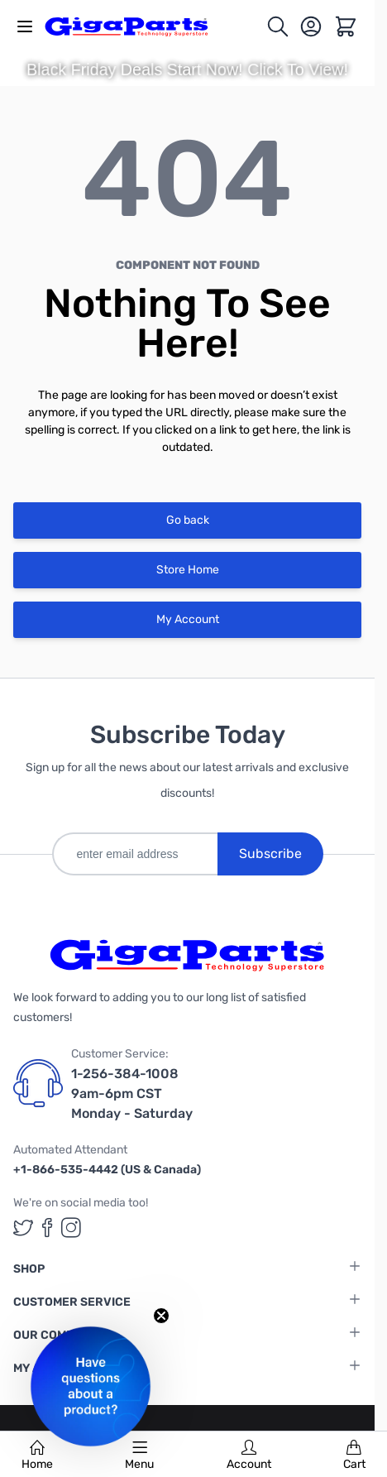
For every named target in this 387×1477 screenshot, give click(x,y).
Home (37, 1455)
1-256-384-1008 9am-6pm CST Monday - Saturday (132, 1093)
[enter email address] (134, 853)
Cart (354, 1455)
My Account (187, 619)
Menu (139, 1455)
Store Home (187, 570)
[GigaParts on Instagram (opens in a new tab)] (71, 1227)
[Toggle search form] (277, 26)
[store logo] (136, 26)
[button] (90, 1386)
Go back (187, 520)
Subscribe (270, 853)
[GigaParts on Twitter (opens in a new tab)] (23, 1227)
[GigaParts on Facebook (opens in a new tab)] (47, 1227)
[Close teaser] (161, 1315)
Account (249, 1455)
